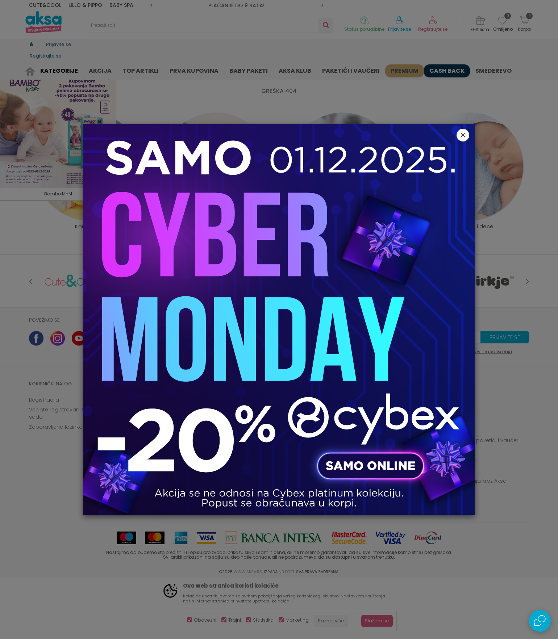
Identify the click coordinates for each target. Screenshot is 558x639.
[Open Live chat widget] (540, 621)
